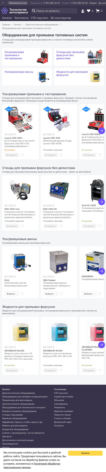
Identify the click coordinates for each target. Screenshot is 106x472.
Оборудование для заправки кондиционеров (24, 396)
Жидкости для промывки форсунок (28, 307)
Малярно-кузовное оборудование (19, 411)
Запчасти (6, 436)
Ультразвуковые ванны (19, 239)
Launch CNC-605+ (13, 138)
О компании (60, 389)
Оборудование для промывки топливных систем (26, 28)
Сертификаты (61, 403)
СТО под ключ (39, 17)
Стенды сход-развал (12, 414)
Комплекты (21, 17)
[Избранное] (91, 11)
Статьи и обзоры (62, 418)
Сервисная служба (63, 396)
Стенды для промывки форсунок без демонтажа (38, 168)
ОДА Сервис (49, 280)
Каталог (7, 17)
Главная (6, 24)
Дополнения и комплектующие (18, 440)
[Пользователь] (83, 11)
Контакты (59, 425)
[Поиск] (54, 10)
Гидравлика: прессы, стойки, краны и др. (22, 422)
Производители (10, 443)
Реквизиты (59, 407)
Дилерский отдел (63, 422)
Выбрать (12, 293)
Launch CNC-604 (51, 138)
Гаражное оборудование (14, 418)
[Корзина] (100, 11)
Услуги (5, 447)
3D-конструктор (61, 17)
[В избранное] (22, 155)
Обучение (59, 400)
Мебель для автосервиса (14, 425)
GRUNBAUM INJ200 (14, 350)
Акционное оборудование (15, 429)
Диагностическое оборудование (42, 24)
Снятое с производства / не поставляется (23, 432)
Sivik (6, 280)
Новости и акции (62, 414)
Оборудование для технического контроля (23, 407)
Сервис (93, 3)
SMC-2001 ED (50, 209)
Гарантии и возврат (63, 411)
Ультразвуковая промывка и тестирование (34, 94)
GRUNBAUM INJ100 (53, 350)
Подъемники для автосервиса (17, 400)
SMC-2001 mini (12, 209)
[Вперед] (101, 130)
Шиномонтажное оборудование (18, 403)
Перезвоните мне (18, 3)
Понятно (85, 453)
